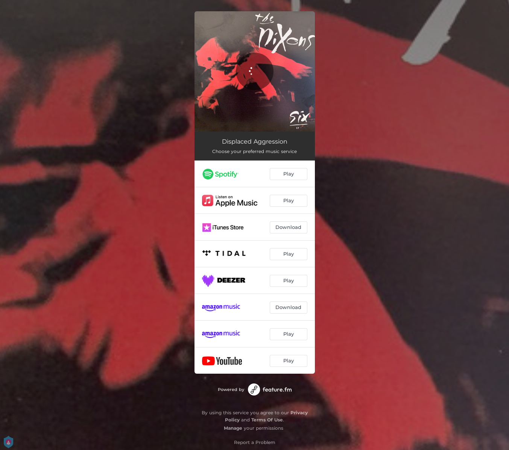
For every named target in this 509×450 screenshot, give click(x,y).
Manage (233, 428)
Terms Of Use (267, 420)
